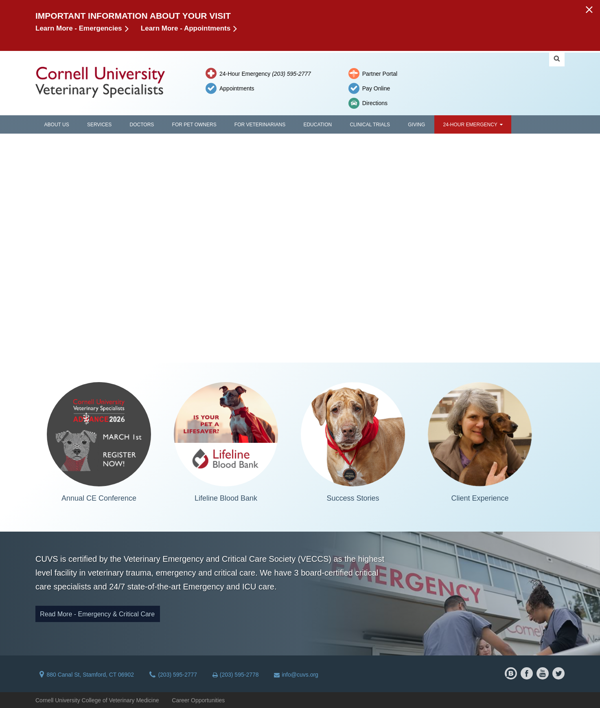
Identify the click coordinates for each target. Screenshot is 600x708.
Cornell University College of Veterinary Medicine (97, 700)
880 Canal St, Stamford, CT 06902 (86, 674)
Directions (375, 103)
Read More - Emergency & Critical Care (97, 614)
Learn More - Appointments (185, 28)
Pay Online (376, 88)
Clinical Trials (370, 125)
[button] (589, 9)
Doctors (142, 125)
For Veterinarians (259, 125)
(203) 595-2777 (173, 674)
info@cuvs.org (296, 674)
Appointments (236, 88)
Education (317, 125)
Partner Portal (379, 73)
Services (99, 125)
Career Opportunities (198, 700)
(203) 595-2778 (235, 674)
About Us (56, 125)
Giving (416, 125)
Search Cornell (557, 58)
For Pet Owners (194, 125)
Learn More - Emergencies (78, 28)
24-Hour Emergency (265, 73)
